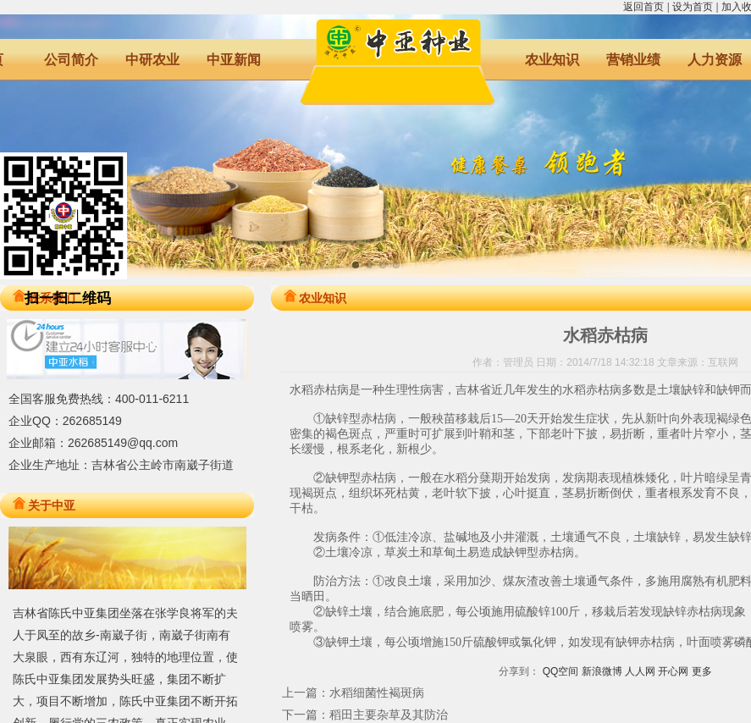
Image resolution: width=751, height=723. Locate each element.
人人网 (640, 671)
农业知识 (552, 59)
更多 (702, 671)
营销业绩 (633, 59)
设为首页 (692, 7)
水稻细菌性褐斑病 (376, 692)
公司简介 (71, 59)
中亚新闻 (234, 59)
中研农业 (152, 59)
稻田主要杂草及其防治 (388, 714)
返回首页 (643, 7)
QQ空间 (561, 671)
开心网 (673, 671)
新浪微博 (602, 671)
